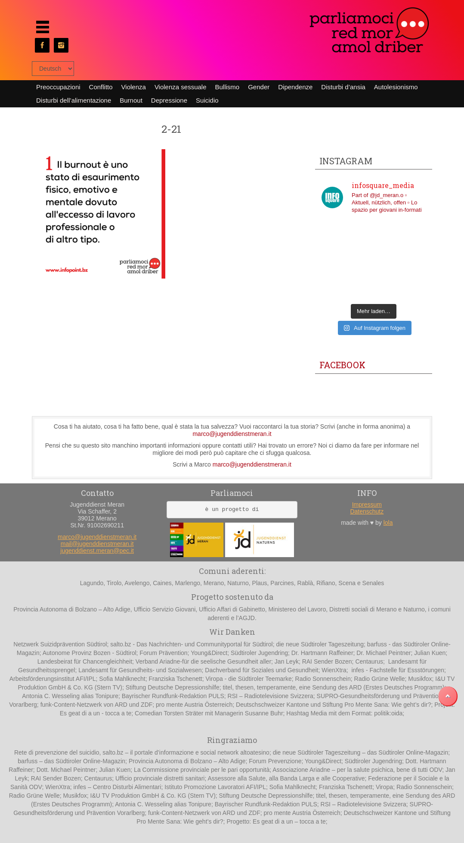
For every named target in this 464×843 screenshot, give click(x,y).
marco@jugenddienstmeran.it (231, 433)
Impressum (367, 504)
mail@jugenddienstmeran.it (97, 543)
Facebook (342, 364)
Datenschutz (367, 511)
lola (388, 522)
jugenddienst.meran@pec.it (97, 550)
